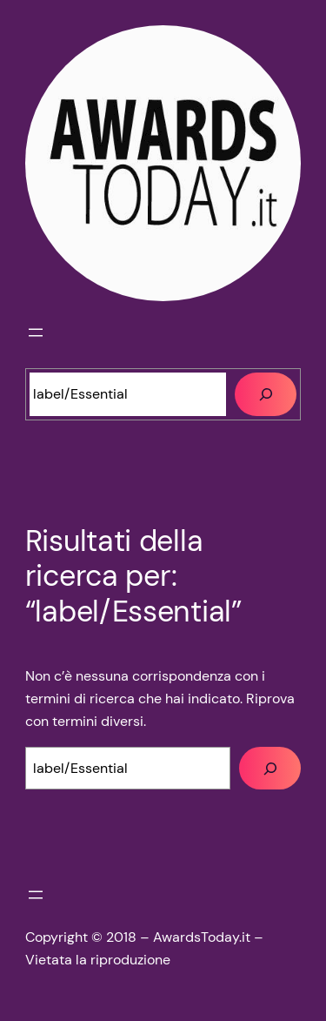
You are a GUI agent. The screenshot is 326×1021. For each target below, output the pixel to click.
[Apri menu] (35, 332)
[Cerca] (265, 394)
